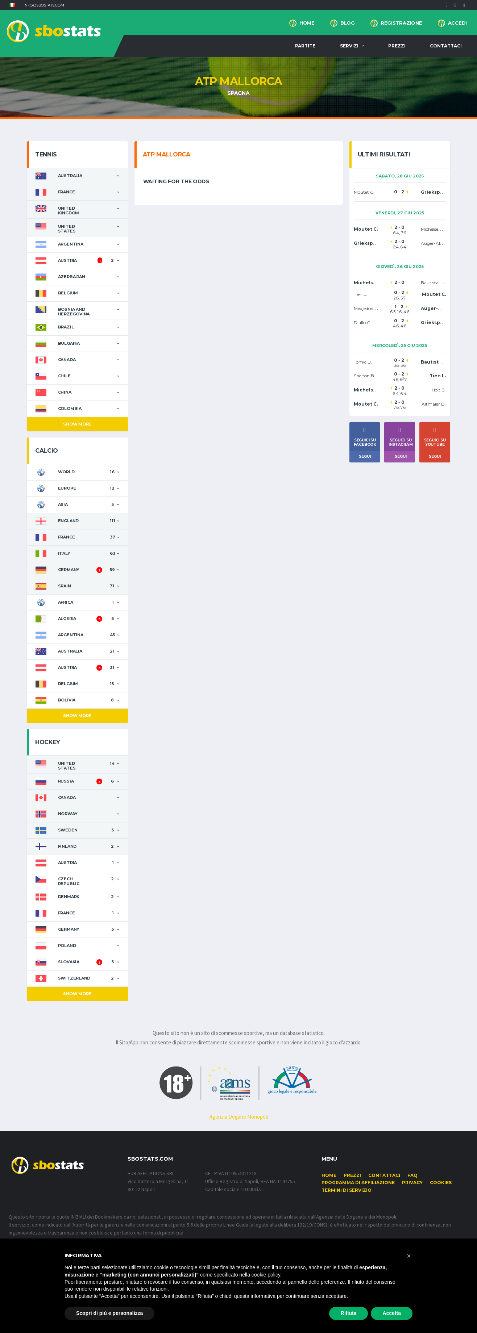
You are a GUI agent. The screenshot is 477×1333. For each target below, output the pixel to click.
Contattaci (446, 46)
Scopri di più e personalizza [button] (109, 1313)
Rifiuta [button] (349, 1313)
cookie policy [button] (266, 1275)
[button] (12, 5)
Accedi (457, 23)
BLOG (347, 23)
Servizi (349, 46)
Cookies (441, 1182)
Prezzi (397, 46)
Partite (305, 46)
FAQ (412, 1175)
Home (307, 23)
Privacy (412, 1182)
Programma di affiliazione (358, 1182)
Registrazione (401, 23)
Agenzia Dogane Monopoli (239, 1116)
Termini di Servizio (347, 1190)
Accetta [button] (391, 1313)
